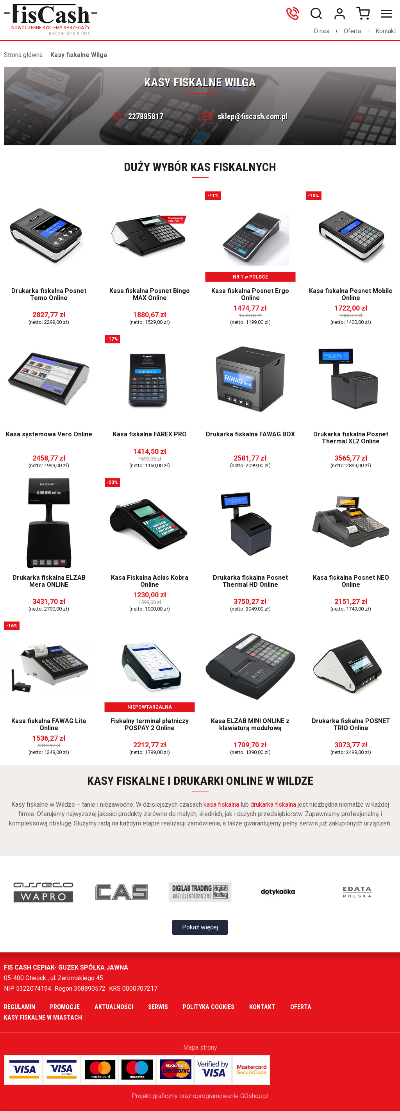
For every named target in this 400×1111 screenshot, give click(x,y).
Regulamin (19, 1007)
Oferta (352, 31)
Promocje (65, 1007)
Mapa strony (200, 1047)
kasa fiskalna (221, 804)
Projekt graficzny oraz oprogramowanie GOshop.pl (200, 1096)
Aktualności (114, 1007)
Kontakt (385, 31)
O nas (321, 31)
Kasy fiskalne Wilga (78, 55)
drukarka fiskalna (273, 804)
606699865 (294, 13)
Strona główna (23, 55)
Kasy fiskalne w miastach (43, 1017)
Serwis (158, 1007)
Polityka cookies (208, 1007)
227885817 (145, 116)
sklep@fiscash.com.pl (253, 116)
